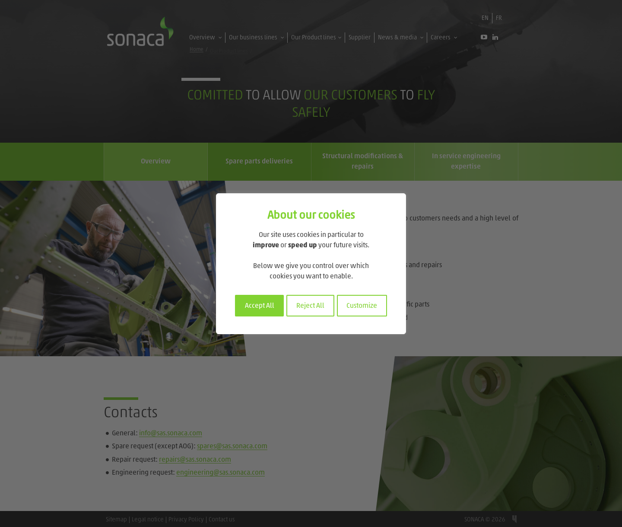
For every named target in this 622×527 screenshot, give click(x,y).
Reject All (310, 306)
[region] (311, 263)
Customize (361, 306)
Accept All (259, 306)
